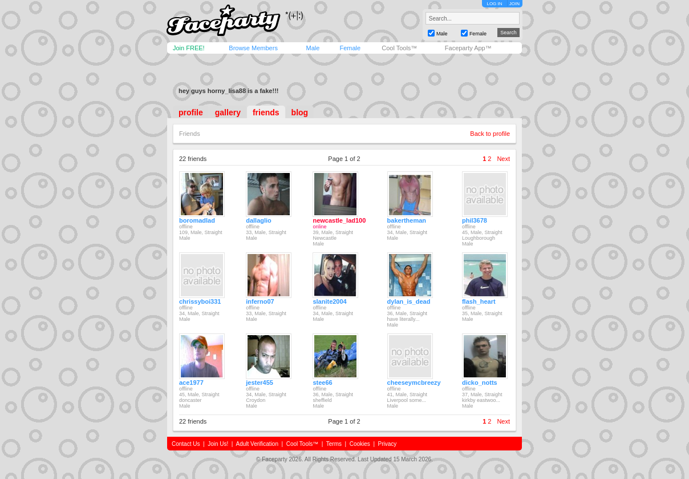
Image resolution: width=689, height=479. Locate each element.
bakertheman (406, 220)
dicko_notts (479, 382)
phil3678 (474, 220)
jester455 (259, 382)
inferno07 (260, 301)
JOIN (514, 3)
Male (312, 48)
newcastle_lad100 (339, 220)
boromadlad (197, 220)
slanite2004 (329, 301)
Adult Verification (257, 444)
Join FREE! (189, 48)
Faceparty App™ (468, 48)
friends (266, 112)
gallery (228, 112)
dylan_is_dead (409, 301)
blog (300, 112)
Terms (334, 444)
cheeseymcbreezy (414, 382)
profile (191, 112)
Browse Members (253, 48)
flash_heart (479, 301)
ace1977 (191, 382)
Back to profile (490, 133)
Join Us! (218, 444)
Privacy (387, 444)
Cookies (360, 444)
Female (349, 48)
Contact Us (186, 444)
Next (503, 158)
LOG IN (494, 3)
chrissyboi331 (200, 301)
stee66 (322, 382)
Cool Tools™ (399, 48)
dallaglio (258, 220)
